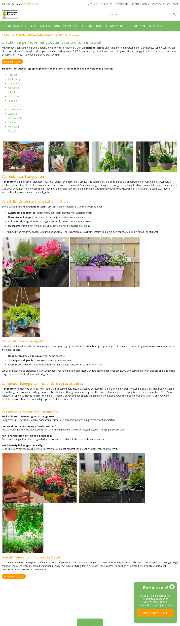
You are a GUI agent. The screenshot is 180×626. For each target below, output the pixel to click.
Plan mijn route (12, 61)
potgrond (149, 395)
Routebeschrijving (13, 576)
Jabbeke (12, 92)
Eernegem (13, 105)
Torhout (12, 74)
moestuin (97, 364)
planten (140, 188)
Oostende (13, 87)
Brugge (12, 131)
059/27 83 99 (31, 4)
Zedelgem (13, 113)
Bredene (12, 100)
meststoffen (8, 399)
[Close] (172, 586)
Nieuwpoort (14, 118)
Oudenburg (14, 79)
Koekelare (13, 83)
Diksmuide (14, 96)
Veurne (12, 122)
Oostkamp (14, 126)
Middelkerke (14, 109)
